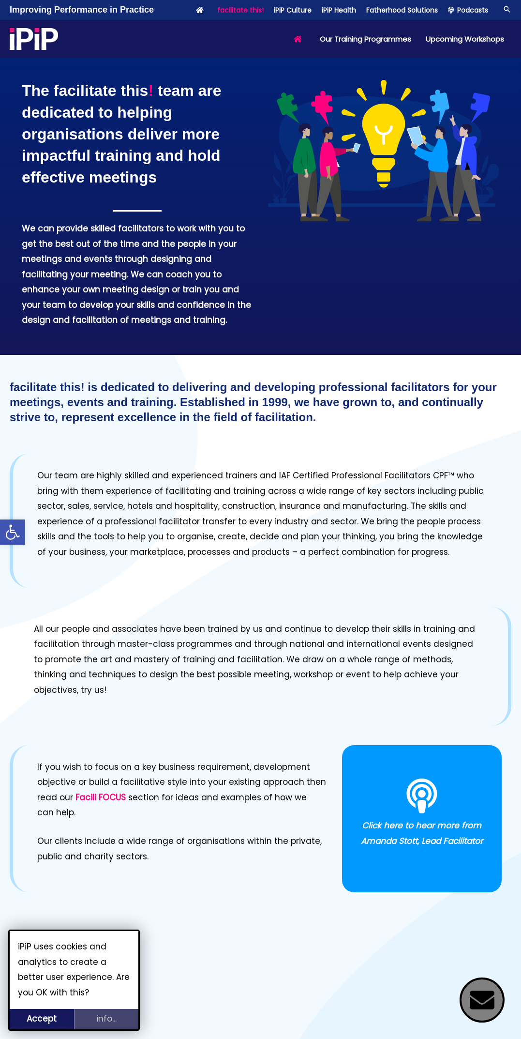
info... (106, 1018)
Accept (42, 1018)
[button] (12, 532)
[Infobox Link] (422, 819)
